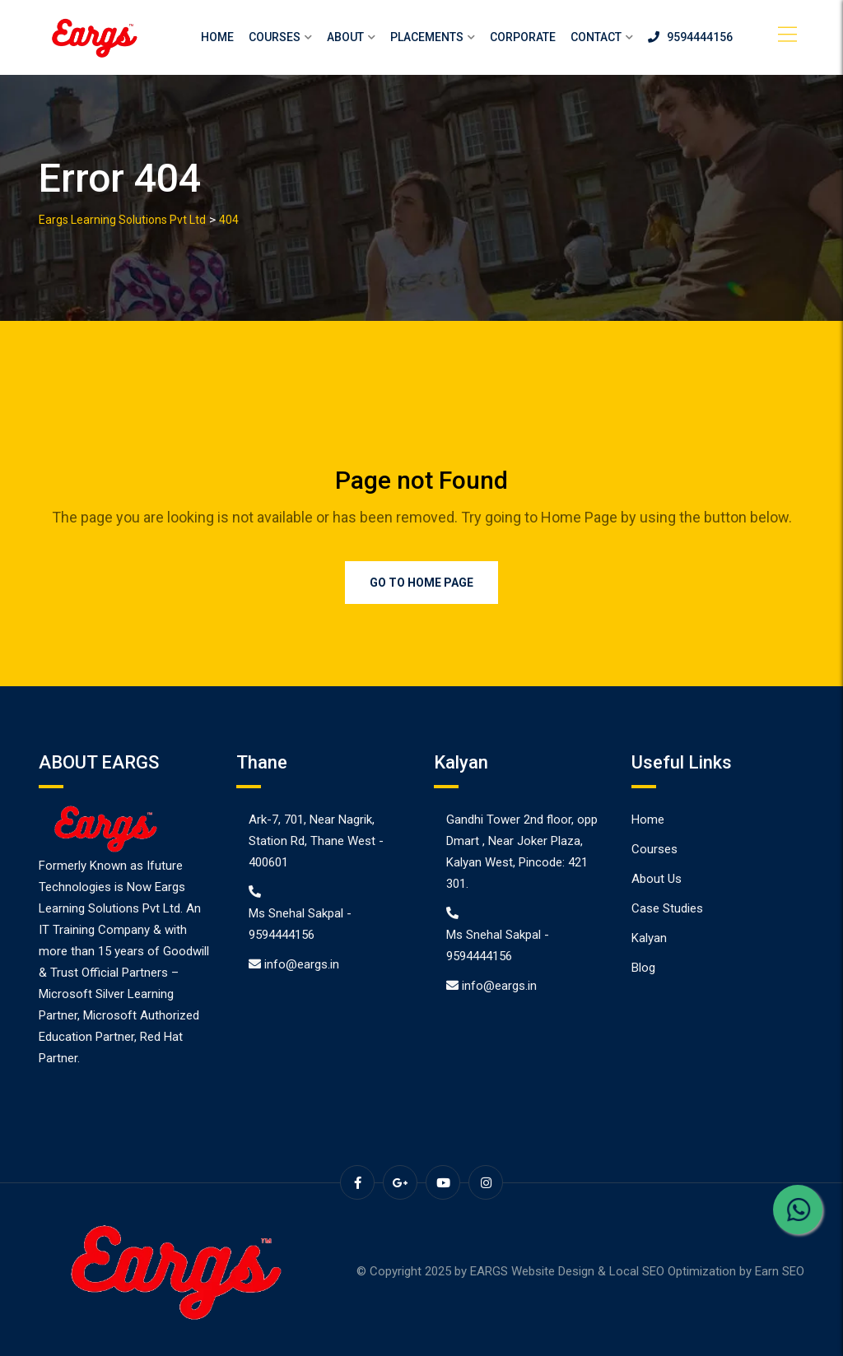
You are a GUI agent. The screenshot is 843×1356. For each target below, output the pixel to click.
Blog (643, 967)
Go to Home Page (421, 582)
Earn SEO (779, 1271)
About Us (656, 878)
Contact (596, 37)
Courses (274, 37)
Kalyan (649, 938)
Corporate (523, 37)
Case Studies (667, 908)
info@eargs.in (301, 964)
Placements (426, 37)
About (345, 37)
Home (217, 37)
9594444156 (690, 37)
